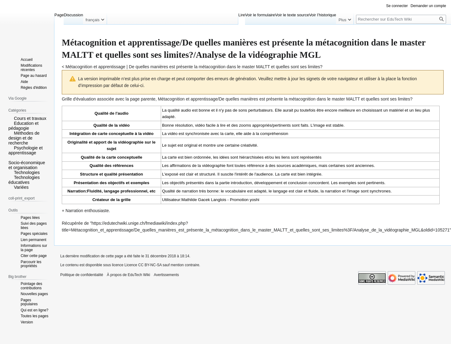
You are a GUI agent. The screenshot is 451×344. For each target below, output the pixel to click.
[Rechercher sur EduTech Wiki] (401, 19)
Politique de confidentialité (81, 275)
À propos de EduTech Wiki (128, 275)
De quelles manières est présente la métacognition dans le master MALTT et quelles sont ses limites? (225, 66)
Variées (21, 187)
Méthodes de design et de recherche (23, 138)
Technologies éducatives (24, 180)
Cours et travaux (30, 118)
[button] (10, 118)
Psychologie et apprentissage (25, 150)
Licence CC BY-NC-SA (143, 265)
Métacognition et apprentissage (95, 66)
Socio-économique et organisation (26, 165)
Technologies (27, 172)
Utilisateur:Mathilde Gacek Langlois (194, 199)
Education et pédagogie (23, 126)
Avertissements (166, 275)
